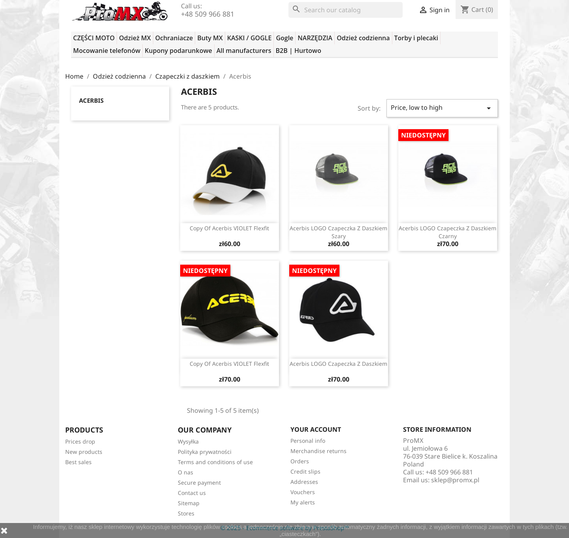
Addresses (304, 481)
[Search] (345, 10)
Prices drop (80, 441)
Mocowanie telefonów (106, 50)
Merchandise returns (318, 451)
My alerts (302, 502)
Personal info (307, 440)
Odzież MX (135, 38)
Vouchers (302, 492)
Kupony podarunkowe (178, 50)
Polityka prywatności (205, 451)
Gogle (284, 38)
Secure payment (199, 482)
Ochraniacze (174, 38)
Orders (299, 461)
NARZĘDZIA (315, 38)
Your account (315, 429)
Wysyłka (188, 441)
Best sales (78, 462)
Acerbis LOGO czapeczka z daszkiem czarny (447, 232)
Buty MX (209, 38)
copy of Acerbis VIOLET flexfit (229, 228)
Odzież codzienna (363, 38)
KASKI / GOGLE (249, 38)
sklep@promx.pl (455, 480)
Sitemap (189, 503)
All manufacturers (244, 50)
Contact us (192, 493)
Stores (186, 513)
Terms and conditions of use (215, 462)
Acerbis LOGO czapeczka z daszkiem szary (338, 232)
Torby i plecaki (416, 38)
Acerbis (91, 100)
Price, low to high (442, 108)
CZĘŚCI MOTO (94, 38)
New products (83, 451)
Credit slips (305, 471)
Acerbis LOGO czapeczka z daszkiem (338, 363)
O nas (185, 472)
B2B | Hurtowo (298, 50)
